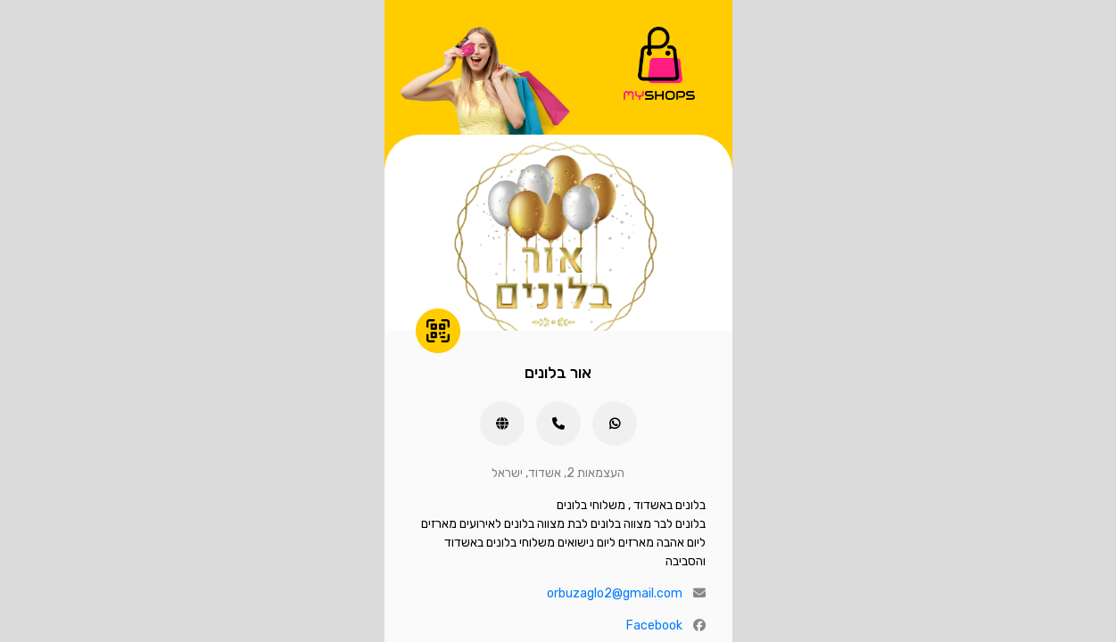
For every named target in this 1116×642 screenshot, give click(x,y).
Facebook (654, 625)
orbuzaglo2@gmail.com (614, 593)
